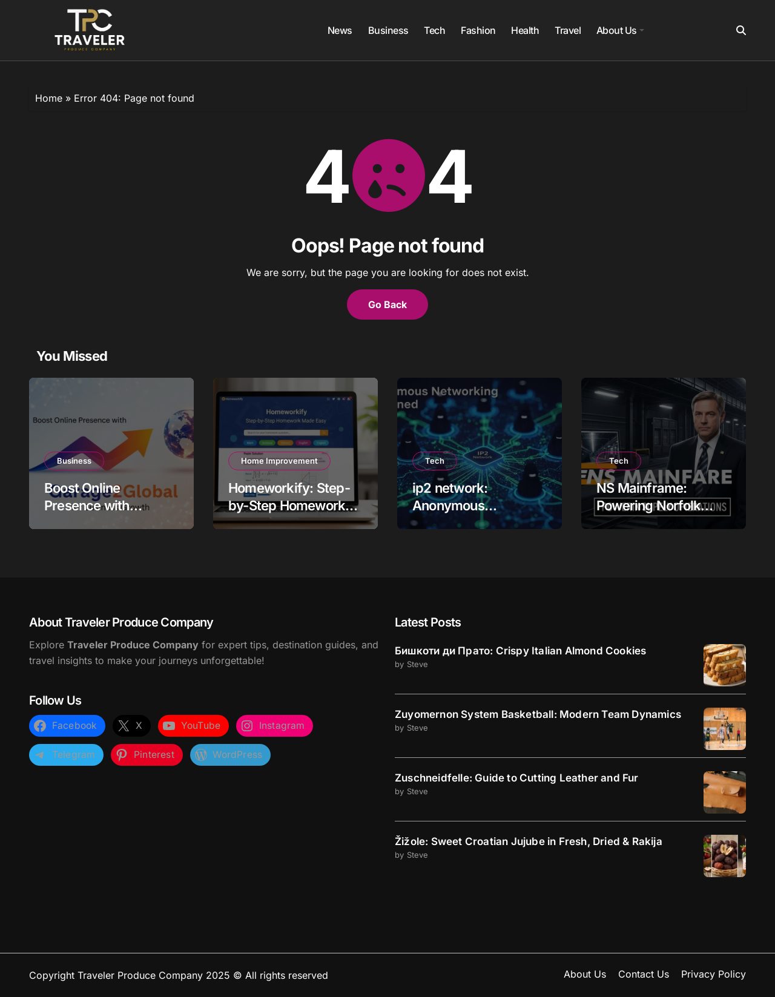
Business (388, 30)
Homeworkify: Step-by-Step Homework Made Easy (289, 505)
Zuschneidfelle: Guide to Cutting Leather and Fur (517, 778)
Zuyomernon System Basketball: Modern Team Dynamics (538, 714)
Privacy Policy (713, 974)
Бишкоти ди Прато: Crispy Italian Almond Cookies (520, 651)
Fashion (478, 30)
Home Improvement (279, 461)
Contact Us (643, 974)
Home (48, 98)
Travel (568, 30)
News (340, 30)
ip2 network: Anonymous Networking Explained (478, 505)
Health (525, 30)
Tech (434, 30)
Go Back (387, 304)
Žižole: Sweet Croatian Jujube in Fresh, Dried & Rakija (528, 841)
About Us (620, 30)
